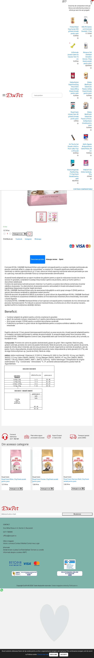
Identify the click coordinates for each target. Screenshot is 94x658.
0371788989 (8, 532)
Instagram (28, 239)
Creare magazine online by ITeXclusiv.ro (64, 585)
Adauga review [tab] (51, 259)
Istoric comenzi (9, 543)
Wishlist (24, 543)
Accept (64, 654)
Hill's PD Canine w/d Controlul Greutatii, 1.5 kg (86, 29)
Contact (18, 543)
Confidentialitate (24, 550)
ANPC (25, 552)
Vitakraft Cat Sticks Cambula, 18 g (86, 172)
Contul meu (31, 543)
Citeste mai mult (42, 654)
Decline (53, 654)
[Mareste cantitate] (10, 233)
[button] (52, 217)
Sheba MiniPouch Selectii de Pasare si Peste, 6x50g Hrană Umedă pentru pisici (86, 118)
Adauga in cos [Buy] (19, 234)
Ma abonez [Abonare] (77, 514)
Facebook (19, 239)
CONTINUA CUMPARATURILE (82, 189)
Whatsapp (38, 239)
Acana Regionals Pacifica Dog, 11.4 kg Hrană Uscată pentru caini (73, 174)
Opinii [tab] (61, 259)
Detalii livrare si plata (10, 550)
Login (37, 543)
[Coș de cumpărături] (91, 1)
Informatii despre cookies (13, 552)
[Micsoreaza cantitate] (4, 233)
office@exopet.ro (9, 536)
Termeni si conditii (37, 550)
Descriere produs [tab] (37, 259)
